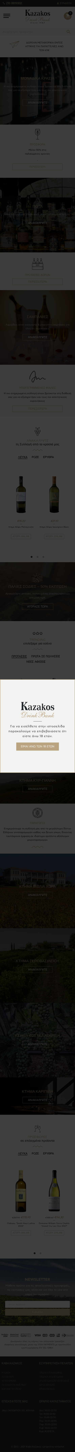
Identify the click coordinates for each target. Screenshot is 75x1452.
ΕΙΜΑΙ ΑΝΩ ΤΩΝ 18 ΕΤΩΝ (37, 746)
